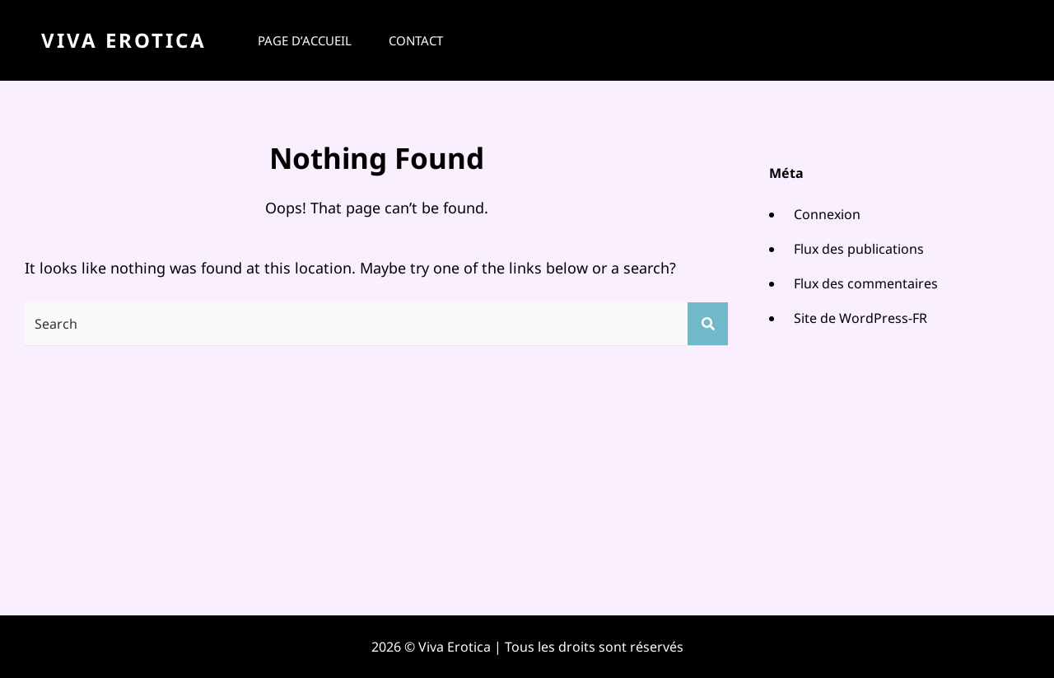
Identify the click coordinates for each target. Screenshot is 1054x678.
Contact (416, 40)
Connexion (827, 214)
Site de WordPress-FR (860, 318)
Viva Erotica (124, 40)
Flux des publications (859, 249)
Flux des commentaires (866, 283)
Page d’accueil (305, 40)
